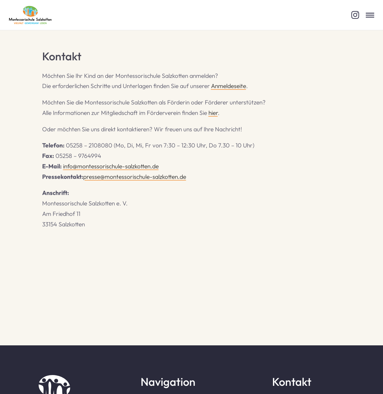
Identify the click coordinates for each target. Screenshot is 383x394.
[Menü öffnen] (370, 15)
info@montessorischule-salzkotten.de (111, 166)
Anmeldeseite (228, 86)
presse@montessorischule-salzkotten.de (134, 177)
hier (213, 113)
